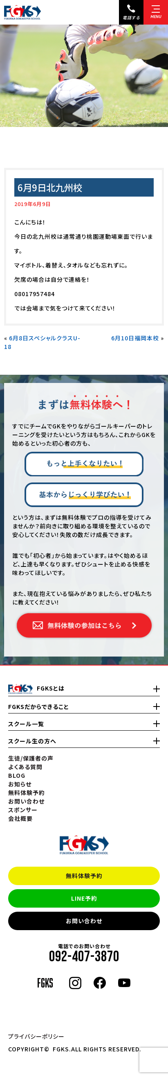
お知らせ (19, 784)
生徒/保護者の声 (31, 758)
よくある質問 (25, 767)
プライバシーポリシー (36, 1036)
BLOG (16, 775)
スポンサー (23, 810)
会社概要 (20, 818)
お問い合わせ (84, 921)
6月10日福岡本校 (135, 338)
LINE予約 (84, 898)
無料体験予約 (84, 876)
